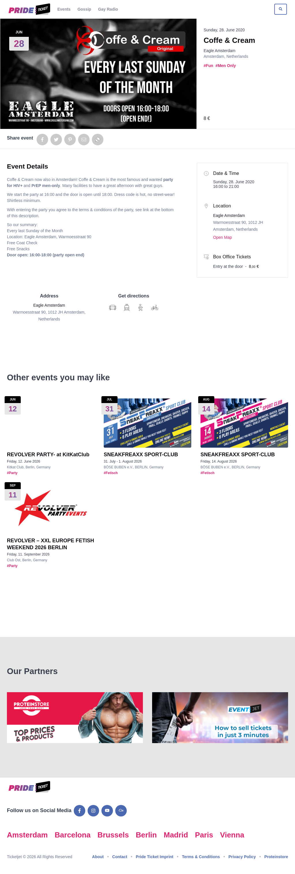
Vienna (232, 835)
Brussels (113, 835)
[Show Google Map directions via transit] (127, 307)
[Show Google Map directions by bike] (154, 307)
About (98, 856)
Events (64, 9)
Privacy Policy (242, 856)
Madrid (176, 835)
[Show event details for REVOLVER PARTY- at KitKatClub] (50, 423)
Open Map (222, 237)
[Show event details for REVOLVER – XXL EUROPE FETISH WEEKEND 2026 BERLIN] (50, 509)
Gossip (84, 9)
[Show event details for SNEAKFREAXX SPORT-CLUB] (147, 423)
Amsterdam (27, 835)
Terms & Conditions (201, 856)
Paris (204, 835)
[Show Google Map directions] (112, 307)
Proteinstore (276, 856)
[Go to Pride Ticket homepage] (28, 9)
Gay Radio (108, 9)
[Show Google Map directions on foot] (140, 307)
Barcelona (73, 835)
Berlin (146, 835)
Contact (119, 856)
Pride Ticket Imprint (154, 856)
